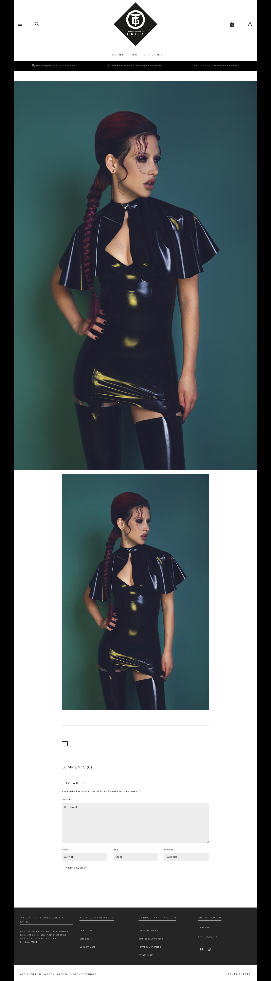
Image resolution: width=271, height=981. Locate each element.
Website (169, 849)
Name (65, 849)
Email (116, 849)
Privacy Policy (146, 954)
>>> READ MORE (29, 942)
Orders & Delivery (149, 930)
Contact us (204, 927)
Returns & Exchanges (151, 938)
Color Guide (85, 930)
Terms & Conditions (150, 946)
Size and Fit (85, 938)
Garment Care (87, 946)
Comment (67, 799)
